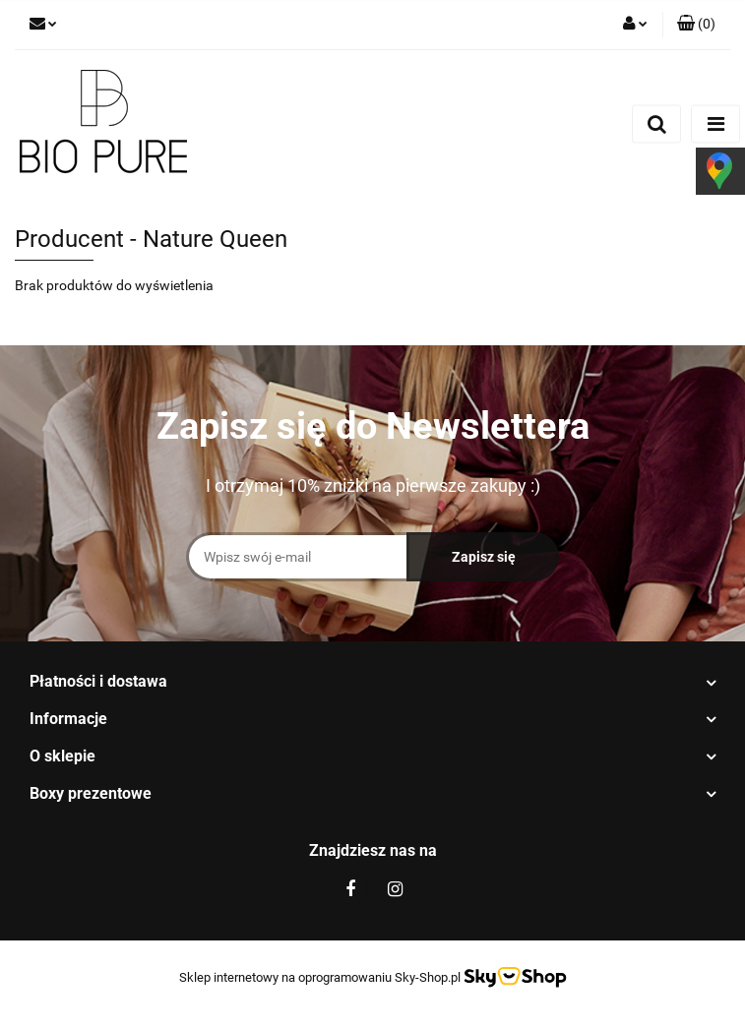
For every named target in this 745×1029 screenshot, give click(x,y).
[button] (696, 24)
